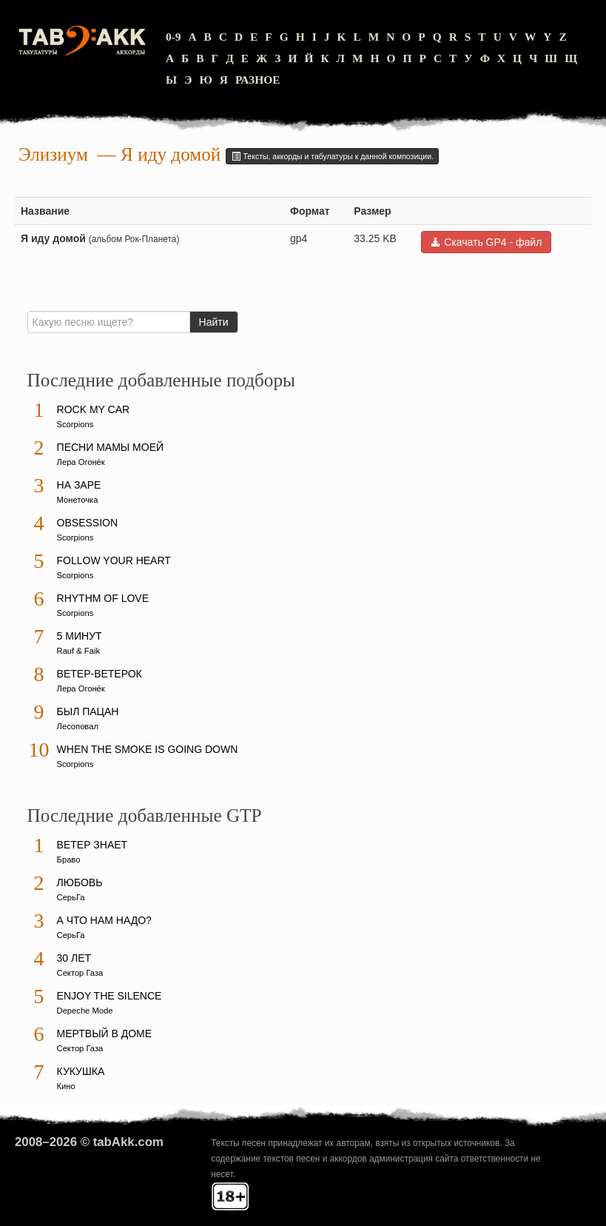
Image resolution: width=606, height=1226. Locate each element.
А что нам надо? (104, 920)
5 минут (79, 636)
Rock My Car (93, 409)
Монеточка (77, 499)
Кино (66, 1086)
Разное (257, 79)
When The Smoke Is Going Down (147, 749)
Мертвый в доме (104, 1033)
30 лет (74, 958)
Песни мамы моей (110, 447)
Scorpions (75, 424)
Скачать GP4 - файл (486, 242)
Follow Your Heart (114, 560)
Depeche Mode (85, 1010)
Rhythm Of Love (103, 598)
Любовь (80, 882)
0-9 (173, 36)
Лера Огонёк (81, 462)
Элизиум (53, 154)
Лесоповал (77, 726)
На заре (79, 485)
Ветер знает (92, 845)
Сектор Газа (80, 972)
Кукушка (81, 1071)
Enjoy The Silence (109, 996)
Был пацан (88, 711)
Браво (69, 859)
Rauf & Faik (78, 650)
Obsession (87, 523)
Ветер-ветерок (99, 674)
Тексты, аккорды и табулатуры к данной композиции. (332, 156)
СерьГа (71, 897)
